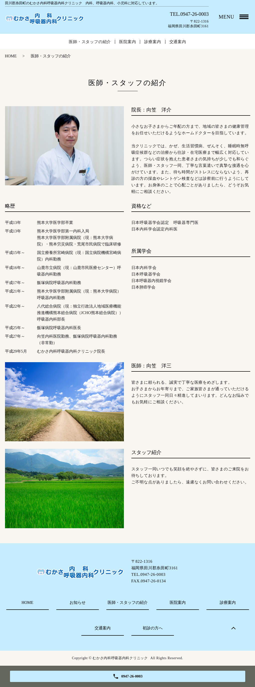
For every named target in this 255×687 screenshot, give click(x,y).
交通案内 (177, 42)
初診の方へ (153, 628)
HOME (11, 56)
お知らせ (78, 602)
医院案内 (127, 42)
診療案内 (152, 42)
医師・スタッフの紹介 (90, 42)
